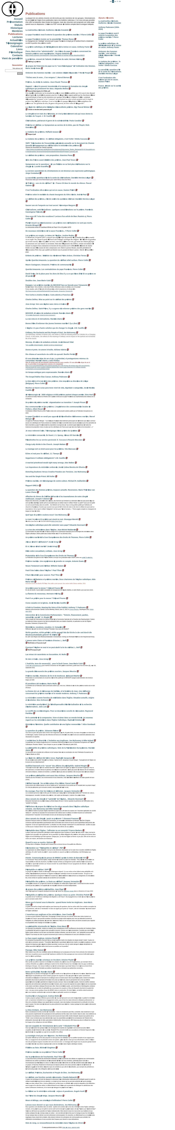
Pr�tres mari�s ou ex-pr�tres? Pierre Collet (44, 1052)
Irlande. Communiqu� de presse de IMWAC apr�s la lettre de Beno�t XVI (56, 858)
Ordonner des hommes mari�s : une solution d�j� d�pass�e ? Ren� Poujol (109, 54)
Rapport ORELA (32, 485)
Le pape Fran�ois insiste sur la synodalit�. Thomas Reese (50, 39)
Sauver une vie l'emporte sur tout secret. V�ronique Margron (50, 205)
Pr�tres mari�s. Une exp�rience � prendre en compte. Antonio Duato (55, 561)
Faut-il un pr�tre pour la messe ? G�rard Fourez (46, 598)
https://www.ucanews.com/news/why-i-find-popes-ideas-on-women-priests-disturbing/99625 (55, 55)
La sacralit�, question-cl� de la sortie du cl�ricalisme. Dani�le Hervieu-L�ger (109, 71)
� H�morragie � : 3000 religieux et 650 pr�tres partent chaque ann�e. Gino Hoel (59, 395)
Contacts (17, 55)
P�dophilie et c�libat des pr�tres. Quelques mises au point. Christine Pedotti (58, 895)
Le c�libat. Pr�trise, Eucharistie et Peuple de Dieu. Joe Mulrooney (53, 1073)
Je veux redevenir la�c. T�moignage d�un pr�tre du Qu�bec (52, 431)
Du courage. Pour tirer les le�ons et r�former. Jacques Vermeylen (53, 791)
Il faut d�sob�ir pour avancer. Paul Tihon (43, 575)
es (115, 1)
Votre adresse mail (18, 68)
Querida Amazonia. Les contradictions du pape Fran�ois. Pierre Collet (54, 269)
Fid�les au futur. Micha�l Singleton (40, 1048)
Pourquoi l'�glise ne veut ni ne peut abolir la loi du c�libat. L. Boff (53, 647)
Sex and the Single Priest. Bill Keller (40, 476)
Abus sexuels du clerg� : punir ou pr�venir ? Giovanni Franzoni (52, 818)
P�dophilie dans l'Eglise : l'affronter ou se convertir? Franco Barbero (54, 830)
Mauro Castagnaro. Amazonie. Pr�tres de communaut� (48, 265)
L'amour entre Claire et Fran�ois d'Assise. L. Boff (46, 640)
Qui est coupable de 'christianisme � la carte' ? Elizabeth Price (51, 1026)
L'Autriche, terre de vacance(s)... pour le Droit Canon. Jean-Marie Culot (54, 664)
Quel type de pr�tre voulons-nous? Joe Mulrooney (46, 515)
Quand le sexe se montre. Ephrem (39, 842)
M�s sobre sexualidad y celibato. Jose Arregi (44, 551)
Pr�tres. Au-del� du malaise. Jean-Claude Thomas (46, 82)
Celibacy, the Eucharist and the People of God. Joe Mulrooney (51, 332)
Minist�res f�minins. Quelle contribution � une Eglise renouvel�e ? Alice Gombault (60, 724)
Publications (15, 34)
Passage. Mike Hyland (34, 950)
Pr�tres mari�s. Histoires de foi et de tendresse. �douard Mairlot (52, 676)
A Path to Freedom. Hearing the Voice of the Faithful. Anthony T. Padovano (56, 607)
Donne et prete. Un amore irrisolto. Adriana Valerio (46, 350)
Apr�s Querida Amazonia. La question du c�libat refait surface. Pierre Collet (57, 260)
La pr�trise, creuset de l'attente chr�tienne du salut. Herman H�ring (54, 59)
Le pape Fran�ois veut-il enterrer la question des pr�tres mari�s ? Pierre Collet (108, 36)
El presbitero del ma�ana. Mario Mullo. (41, 684)
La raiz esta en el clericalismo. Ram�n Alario (44, 319)
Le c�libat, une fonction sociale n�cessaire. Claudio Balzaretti (51, 1077)
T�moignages (14, 43)
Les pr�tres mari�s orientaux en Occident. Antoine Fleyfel (50, 960)
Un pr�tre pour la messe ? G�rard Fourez (43, 588)
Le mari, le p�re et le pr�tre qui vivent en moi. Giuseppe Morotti (52, 519)
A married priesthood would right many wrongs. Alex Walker (50, 463)
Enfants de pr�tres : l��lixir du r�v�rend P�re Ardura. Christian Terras (56, 256)
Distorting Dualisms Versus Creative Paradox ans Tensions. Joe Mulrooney (56, 472)
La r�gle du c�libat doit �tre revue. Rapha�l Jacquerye (49, 758)
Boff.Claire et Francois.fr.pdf (36, 643)
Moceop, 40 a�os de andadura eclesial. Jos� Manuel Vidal (50, 342)
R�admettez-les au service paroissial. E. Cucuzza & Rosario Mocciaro (54, 440)
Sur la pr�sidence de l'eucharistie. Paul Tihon (44, 1057)
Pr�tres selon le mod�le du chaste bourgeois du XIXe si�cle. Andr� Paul (56, 195)
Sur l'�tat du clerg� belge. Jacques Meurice (44, 1096)
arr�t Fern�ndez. (87, 557)
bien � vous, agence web (71, 1127)
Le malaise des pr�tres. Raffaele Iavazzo (42, 132)
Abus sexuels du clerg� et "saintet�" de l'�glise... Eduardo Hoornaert (54, 799)
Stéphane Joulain (69, 891)
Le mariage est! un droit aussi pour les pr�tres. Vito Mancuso (51, 449)
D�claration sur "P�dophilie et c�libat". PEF (44, 848)
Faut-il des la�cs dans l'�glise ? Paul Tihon (43, 570)
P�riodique (16, 52)
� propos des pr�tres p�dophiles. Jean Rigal (45, 889)
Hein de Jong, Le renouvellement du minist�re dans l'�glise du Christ (54, 1123)
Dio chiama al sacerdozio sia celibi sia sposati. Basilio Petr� (50, 354)
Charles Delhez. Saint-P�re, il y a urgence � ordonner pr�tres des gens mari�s (58, 309)
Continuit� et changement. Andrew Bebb (42, 996)
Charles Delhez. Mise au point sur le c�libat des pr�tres (49, 299)
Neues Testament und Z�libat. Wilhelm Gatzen (44, 566)
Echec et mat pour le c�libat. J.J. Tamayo (42, 454)
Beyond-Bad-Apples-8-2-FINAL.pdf (38, 91)
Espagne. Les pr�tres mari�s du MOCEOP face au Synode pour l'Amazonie (56, 285)
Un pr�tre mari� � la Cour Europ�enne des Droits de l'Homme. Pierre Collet (57, 537)
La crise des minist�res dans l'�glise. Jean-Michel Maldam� (51, 530)
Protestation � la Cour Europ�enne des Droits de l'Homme (50, 556)
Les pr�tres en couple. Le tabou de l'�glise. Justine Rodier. (50, 236)
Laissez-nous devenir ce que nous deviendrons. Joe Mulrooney (51, 1105)
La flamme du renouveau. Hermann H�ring (43, 594)
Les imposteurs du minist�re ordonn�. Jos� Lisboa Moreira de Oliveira (55, 467)
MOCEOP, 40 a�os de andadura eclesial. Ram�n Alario (48, 313)
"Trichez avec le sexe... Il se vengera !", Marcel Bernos (47, 77)
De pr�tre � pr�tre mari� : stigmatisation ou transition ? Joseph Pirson (55, 402)
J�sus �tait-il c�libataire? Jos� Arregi (42, 542)
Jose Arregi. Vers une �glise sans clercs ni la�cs (46, 304)
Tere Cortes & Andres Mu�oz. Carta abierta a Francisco (48, 295)
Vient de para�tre (12, 58)
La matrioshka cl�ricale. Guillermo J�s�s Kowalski (109, 22)
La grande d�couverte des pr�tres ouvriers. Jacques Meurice (51, 671)
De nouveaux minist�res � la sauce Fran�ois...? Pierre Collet (51, 231)
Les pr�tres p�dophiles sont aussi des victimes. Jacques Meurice (53, 775)
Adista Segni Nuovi (56, 521)
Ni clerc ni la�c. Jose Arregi (37, 659)
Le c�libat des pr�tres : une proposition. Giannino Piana (49, 155)
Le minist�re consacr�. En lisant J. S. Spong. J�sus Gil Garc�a (52, 435)
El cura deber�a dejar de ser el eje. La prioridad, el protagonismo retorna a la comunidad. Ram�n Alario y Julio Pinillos (57, 360)
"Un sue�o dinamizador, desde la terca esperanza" (44, 345)
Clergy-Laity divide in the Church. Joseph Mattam (46, 444)
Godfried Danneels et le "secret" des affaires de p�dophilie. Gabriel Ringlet (56, 766)
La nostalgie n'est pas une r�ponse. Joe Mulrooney (47, 1036)
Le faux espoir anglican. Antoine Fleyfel (41, 938)
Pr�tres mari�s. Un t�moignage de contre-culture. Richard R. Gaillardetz (56, 481)
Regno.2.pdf (31, 134)
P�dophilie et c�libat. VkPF (37, 870)
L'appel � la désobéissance (34, 665)
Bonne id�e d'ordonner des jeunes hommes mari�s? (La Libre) (52, 323)
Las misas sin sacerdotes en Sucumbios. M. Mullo (46, 654)
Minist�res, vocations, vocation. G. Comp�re (44, 627)
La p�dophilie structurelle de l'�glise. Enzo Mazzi (46, 926)
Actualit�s (16, 40)
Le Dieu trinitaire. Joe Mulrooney (39, 1010)
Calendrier (17, 46)
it (117, 1)
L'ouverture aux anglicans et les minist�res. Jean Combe (49, 914)
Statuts (18, 25)
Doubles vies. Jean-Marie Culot (38, 280)
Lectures (18, 37)
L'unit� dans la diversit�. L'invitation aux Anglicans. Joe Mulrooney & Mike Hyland (59, 740)
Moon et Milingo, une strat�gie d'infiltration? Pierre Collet (49, 1100)
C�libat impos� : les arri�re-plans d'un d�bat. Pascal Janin (51, 783)
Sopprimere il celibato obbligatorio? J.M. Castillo (45, 458)
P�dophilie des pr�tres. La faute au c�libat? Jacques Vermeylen (52, 881)
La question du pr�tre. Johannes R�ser (42, 731)
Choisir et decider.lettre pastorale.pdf (39, 109)
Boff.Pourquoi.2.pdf (33, 650)
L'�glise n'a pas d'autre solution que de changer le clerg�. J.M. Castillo (55, 328)
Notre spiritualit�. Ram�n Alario (39, 972)
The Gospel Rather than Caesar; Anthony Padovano (46, 377)
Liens (19, 49)
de (120, 1)
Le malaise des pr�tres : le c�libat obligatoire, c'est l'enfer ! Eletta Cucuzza (109, 63)
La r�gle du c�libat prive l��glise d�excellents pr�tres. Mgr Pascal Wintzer (58, 107)
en (111, 1)
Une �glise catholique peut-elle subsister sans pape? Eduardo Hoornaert (55, 525)
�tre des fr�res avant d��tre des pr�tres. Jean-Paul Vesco (51, 160)
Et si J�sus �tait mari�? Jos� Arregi (41, 546)
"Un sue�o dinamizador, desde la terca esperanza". (41, 315)
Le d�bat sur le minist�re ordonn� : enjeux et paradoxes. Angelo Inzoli (55, 1091)
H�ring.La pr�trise (33, 61)
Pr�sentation (15, 22)
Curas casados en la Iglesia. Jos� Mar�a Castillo (46, 603)
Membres (17, 31)
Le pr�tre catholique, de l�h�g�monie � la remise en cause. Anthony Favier (109, 45)
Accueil (18, 19)
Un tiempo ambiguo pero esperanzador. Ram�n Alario (48, 372)
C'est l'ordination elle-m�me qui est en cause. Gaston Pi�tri (108, 80)
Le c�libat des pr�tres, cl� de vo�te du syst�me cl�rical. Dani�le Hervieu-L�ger (60, 199)
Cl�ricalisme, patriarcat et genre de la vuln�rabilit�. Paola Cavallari (54, 121)
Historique (17, 28)
